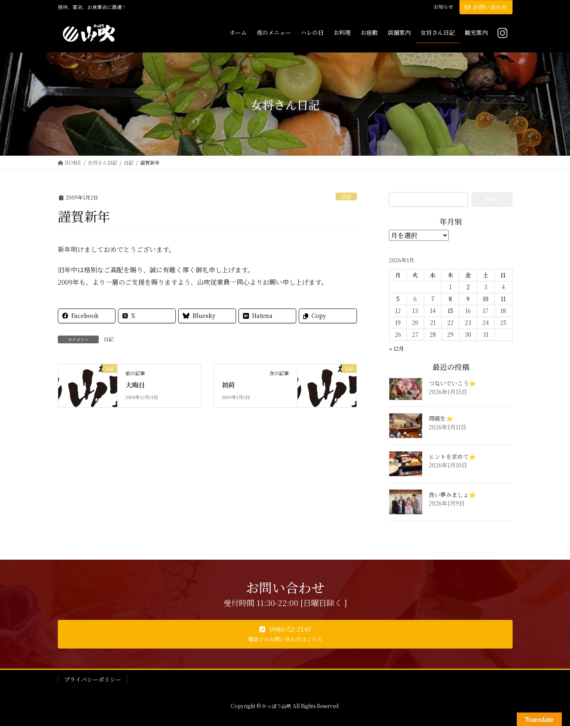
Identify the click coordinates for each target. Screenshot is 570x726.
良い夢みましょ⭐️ (452, 494)
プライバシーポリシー (92, 679)
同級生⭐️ (441, 418)
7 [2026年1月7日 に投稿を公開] (432, 299)
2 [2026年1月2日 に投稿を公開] (468, 287)
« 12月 (396, 348)
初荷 (228, 385)
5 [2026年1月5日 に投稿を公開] (398, 299)
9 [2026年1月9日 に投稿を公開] (468, 299)
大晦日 (135, 385)
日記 (346, 196)
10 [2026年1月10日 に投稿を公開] (485, 299)
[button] (285, 634)
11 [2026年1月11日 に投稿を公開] (503, 299)
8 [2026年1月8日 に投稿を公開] (450, 299)
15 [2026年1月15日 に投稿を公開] (450, 310)
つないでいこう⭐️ (452, 383)
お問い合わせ (486, 7)
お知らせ (443, 6)
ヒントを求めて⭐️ (452, 456)
